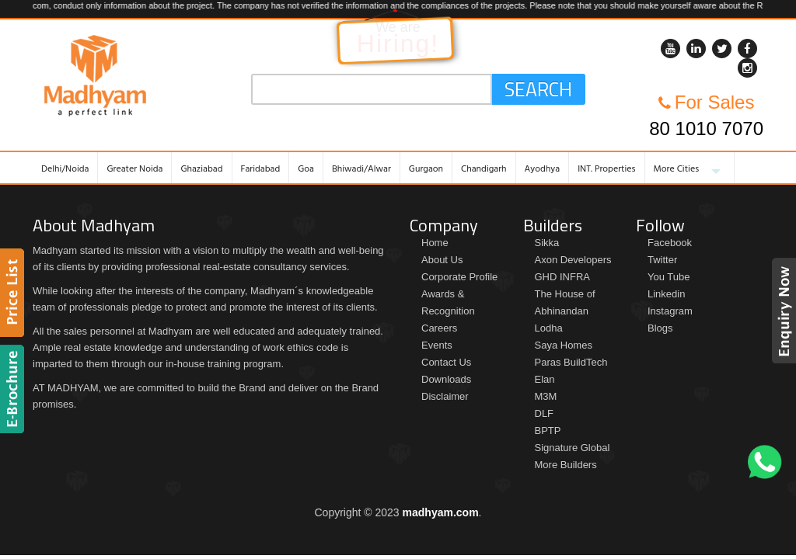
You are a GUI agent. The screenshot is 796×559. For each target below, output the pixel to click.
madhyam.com (441, 512)
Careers (439, 328)
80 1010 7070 (706, 128)
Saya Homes (563, 345)
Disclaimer (445, 396)
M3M (546, 396)
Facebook (670, 242)
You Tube (669, 277)
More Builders (566, 464)
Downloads (446, 379)
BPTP (548, 430)
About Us (442, 260)
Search (538, 89)
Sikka (547, 242)
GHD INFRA (563, 277)
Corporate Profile (459, 277)
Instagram (670, 311)
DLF (544, 413)
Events (436, 345)
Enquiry (781, 310)
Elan (545, 379)
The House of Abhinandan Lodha (565, 311)
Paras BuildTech (571, 362)
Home (435, 242)
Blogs (660, 328)
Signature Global (572, 447)
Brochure (14, 389)
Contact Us (446, 362)
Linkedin (666, 294)
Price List (14, 292)
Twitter (662, 260)
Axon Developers (573, 260)
